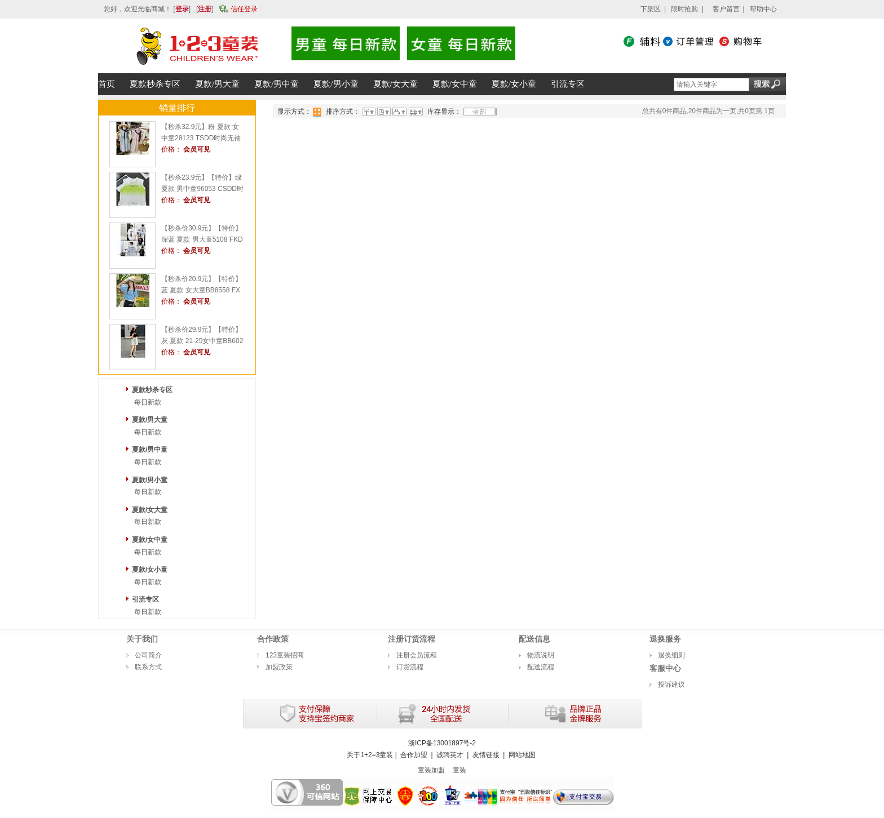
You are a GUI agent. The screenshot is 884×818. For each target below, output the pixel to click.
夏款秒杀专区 (152, 390)
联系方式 (148, 667)
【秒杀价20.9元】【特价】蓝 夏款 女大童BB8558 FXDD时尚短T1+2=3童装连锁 (201, 290)
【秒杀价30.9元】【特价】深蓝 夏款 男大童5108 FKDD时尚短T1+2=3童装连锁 (202, 239)
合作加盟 (413, 755)
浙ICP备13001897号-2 (442, 743)
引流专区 (145, 599)
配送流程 (540, 667)
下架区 (650, 9)
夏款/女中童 (149, 540)
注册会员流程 (416, 655)
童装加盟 (431, 770)
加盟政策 (279, 667)
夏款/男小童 (149, 480)
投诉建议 (671, 684)
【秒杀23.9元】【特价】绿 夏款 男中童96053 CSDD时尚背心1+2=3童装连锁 (202, 189)
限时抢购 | (687, 9)
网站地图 (522, 755)
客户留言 (726, 9)
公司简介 (148, 655)
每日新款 (147, 402)
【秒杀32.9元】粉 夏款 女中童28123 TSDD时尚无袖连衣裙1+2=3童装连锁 (201, 138)
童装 (459, 770)
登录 (182, 9)
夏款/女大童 (149, 510)
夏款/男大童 (149, 420)
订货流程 (409, 667)
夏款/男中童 (149, 450)
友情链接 (486, 755)
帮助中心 (763, 9)
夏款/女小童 (149, 570)
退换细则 (671, 655)
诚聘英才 (449, 755)
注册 (204, 9)
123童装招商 (285, 655)
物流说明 (540, 655)
